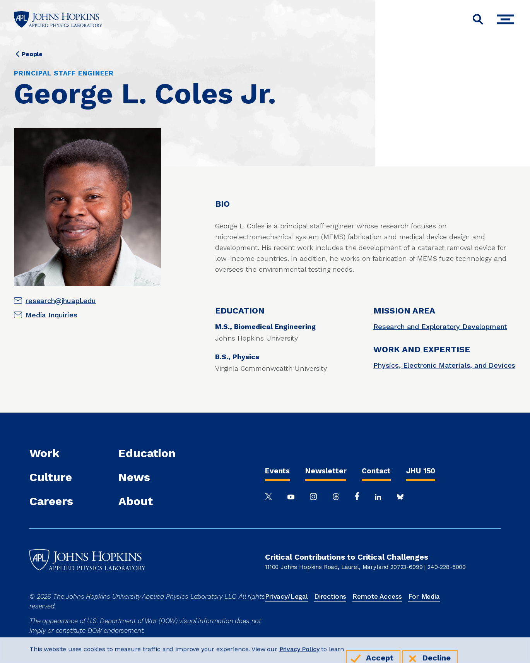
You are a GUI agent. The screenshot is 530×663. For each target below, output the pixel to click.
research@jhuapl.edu (61, 300)
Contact (376, 470)
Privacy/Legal (286, 596)
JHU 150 (420, 470)
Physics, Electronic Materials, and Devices (444, 365)
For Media (424, 596)
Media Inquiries (51, 315)
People (32, 54)
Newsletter (325, 470)
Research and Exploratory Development (440, 326)
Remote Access (377, 596)
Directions (330, 596)
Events (277, 470)
